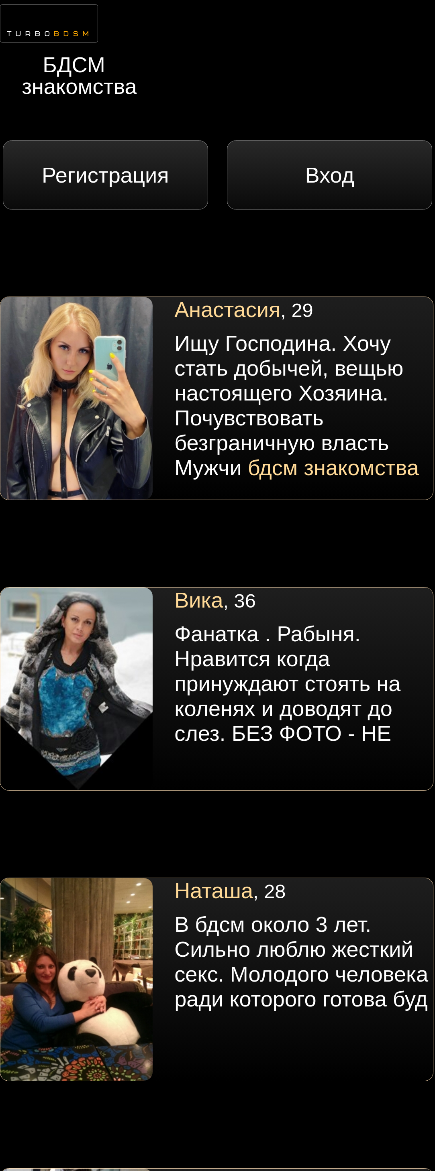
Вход (329, 175)
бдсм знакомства (333, 467)
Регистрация (105, 175)
